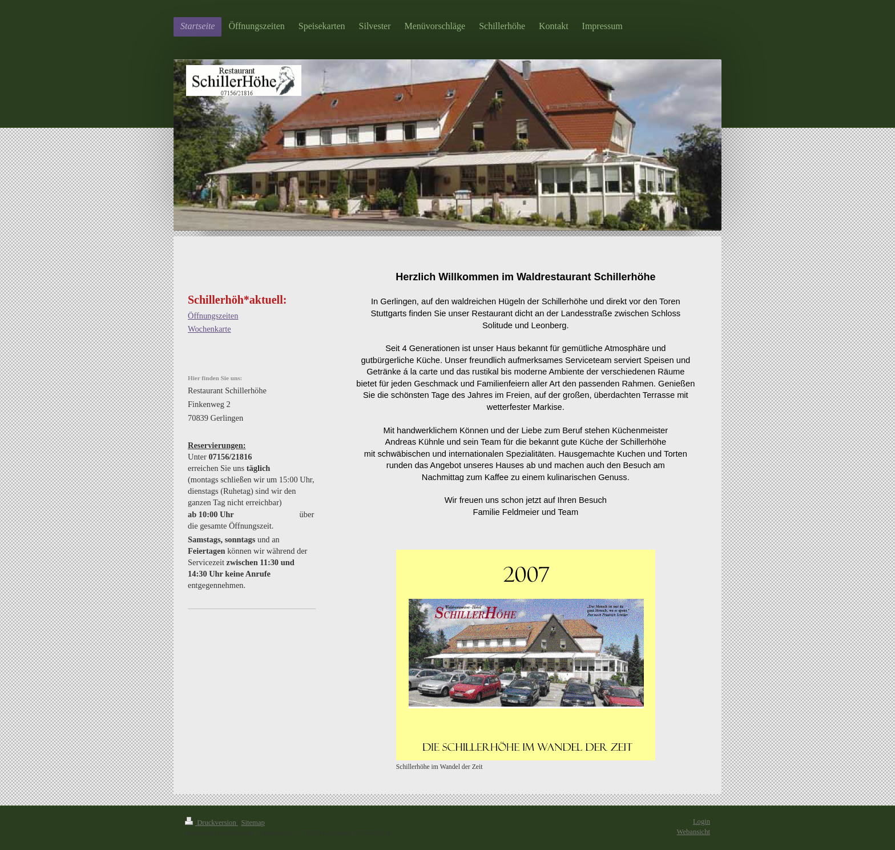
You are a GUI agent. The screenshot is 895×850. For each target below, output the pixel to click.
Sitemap (253, 823)
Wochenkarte (209, 328)
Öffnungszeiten (213, 315)
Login (701, 821)
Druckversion (211, 823)
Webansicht (693, 832)
